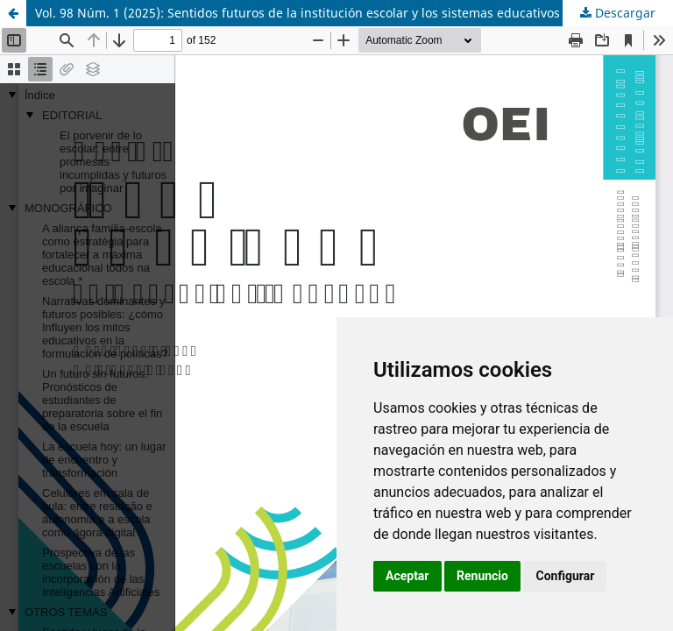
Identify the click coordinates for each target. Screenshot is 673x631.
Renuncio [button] (482, 576)
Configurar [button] (564, 576)
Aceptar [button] (407, 576)
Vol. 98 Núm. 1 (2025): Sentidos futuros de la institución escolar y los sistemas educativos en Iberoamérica (348, 12)
